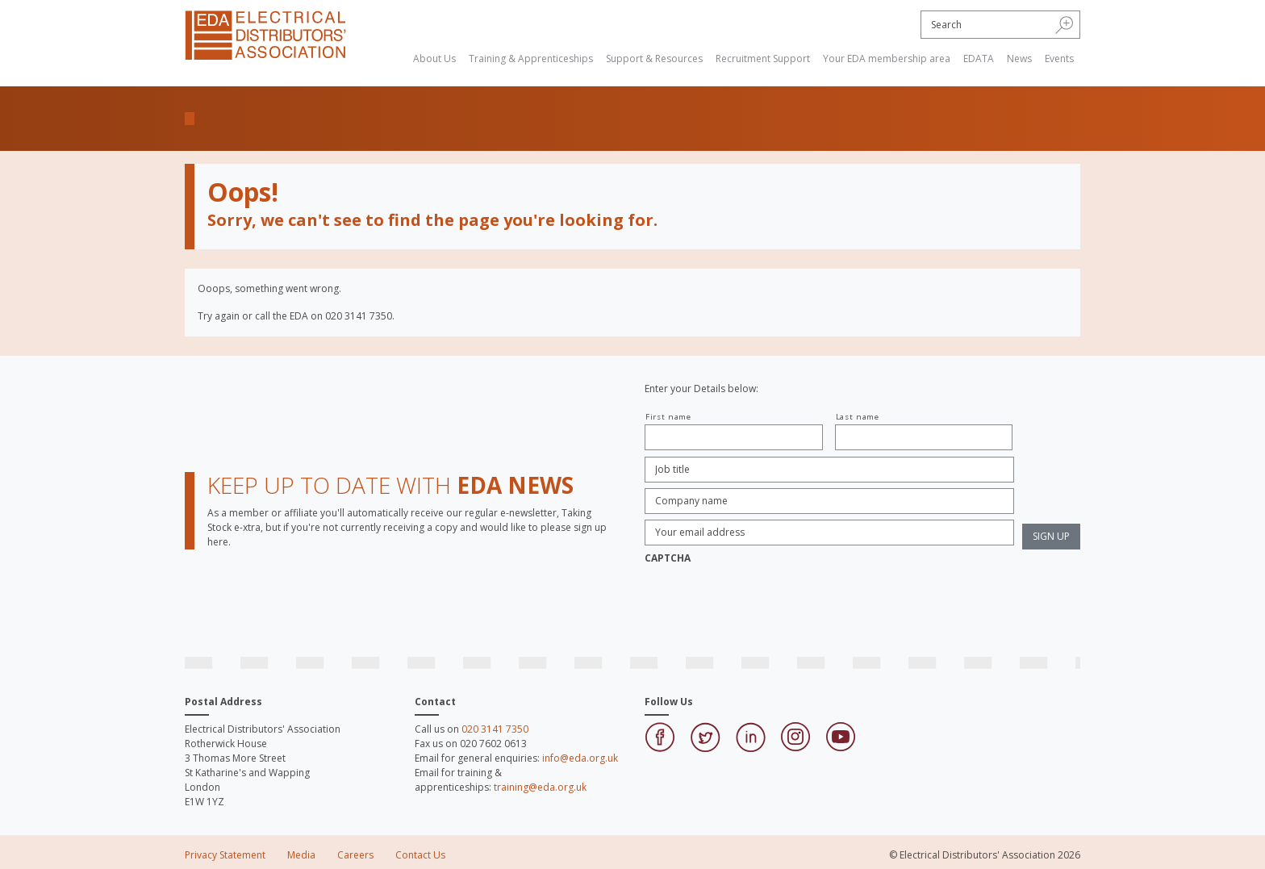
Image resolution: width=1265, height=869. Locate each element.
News (1019, 58)
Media (301, 855)
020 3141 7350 (494, 729)
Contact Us (420, 855)
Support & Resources (654, 58)
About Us (434, 58)
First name (668, 417)
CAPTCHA (668, 558)
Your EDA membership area (886, 58)
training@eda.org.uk (540, 787)
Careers (355, 855)
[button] (1064, 24)
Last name (857, 417)
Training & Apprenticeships (531, 58)
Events (1059, 58)
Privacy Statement (225, 855)
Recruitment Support (763, 58)
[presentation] (767, 602)
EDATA (978, 58)
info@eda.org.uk (580, 758)
